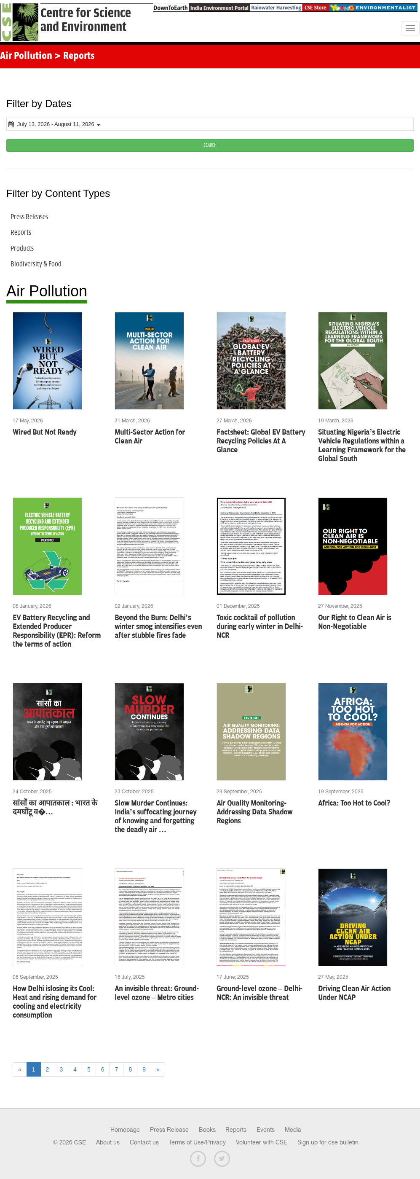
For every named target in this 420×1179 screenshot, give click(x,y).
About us (108, 1142)
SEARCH (210, 145)
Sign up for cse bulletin (327, 1142)
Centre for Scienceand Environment (85, 20)
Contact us (144, 1142)
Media (293, 1129)
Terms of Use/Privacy (197, 1142)
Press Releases (29, 217)
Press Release (169, 1129)
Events (266, 1129)
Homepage (125, 1129)
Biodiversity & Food (36, 264)
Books (207, 1129)
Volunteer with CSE (261, 1142)
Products (22, 248)
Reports (21, 232)
